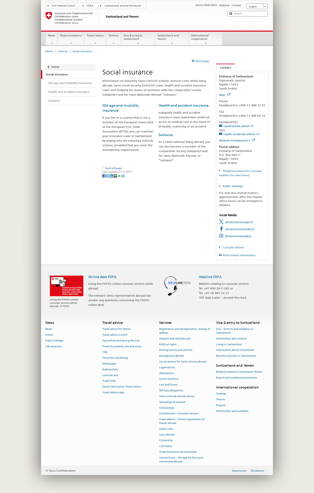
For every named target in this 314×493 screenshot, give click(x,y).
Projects (220, 405)
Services (113, 39)
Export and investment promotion (236, 377)
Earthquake (109, 363)
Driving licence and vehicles (175, 350)
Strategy (221, 393)
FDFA (90, 5)
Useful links (166, 428)
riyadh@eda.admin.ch (238, 126)
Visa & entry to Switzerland (138, 39)
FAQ (105, 352)
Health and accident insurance (184, 105)
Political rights (168, 344)
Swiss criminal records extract (177, 396)
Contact (223, 67)
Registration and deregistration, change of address (184, 330)
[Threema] (116, 175)
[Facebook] (104, 175)
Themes (220, 399)
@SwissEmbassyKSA (239, 222)
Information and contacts (231, 338)
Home (49, 51)
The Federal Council (63, 5)
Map (224, 95)
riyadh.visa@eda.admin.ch (241, 134)
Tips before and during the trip (120, 340)
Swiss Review (167, 434)
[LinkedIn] (112, 175)
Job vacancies (53, 346)
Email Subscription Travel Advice (121, 386)
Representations (71, 39)
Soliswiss (166, 135)
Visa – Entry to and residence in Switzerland (234, 330)
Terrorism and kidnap (115, 357)
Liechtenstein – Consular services (178, 413)
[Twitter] (108, 175)
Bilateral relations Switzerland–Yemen (239, 372)
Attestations (166, 373)
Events (49, 334)
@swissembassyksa (238, 236)
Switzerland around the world (122, 5)
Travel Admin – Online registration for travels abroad (182, 421)
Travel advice (95, 39)
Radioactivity (110, 369)
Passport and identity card (174, 338)
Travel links (109, 381)
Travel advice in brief (114, 334)
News (51, 39)
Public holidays (232, 186)
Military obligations (171, 390)
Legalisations (167, 367)
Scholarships (166, 407)
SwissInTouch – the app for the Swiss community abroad (181, 459)
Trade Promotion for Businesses (178, 451)
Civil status (165, 446)
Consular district (233, 247)
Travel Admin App (113, 392)
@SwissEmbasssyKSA (240, 229)
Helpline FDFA (210, 277)
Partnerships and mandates (232, 411)
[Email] (123, 175)
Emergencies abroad (171, 355)
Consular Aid (110, 375)
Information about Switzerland (235, 350)
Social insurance (169, 379)
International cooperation (205, 39)
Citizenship (166, 440)
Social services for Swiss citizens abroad (182, 361)
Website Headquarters (237, 140)
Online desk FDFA (102, 277)
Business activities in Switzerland (236, 355)
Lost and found (168, 384)
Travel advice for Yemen (116, 328)
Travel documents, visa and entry (121, 346)
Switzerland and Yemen (172, 39)
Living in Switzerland (229, 344)
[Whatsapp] (119, 175)
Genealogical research (172, 402)
